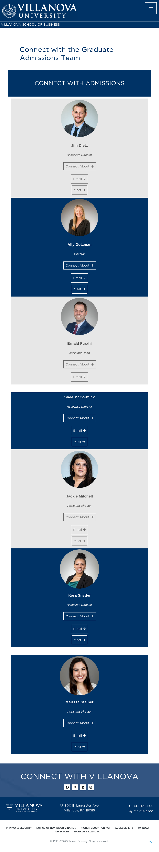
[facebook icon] (67, 787)
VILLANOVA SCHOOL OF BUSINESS (30, 24)
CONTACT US (143, 806)
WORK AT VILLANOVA (87, 831)
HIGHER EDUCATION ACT (96, 828)
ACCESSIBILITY (124, 828)
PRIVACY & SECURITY (19, 828)
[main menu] (151, 8)
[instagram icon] (91, 787)
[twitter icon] (75, 787)
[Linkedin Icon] (83, 787)
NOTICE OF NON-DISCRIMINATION (56, 828)
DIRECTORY (62, 831)
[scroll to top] (150, 843)
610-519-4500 (143, 811)
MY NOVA (143, 828)
